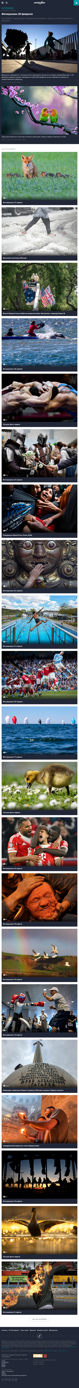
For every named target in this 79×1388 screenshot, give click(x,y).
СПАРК (3, 1361)
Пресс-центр (24, 1330)
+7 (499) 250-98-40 (48, 1351)
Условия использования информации (44, 1360)
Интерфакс (39, 2)
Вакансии (33, 1330)
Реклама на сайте (42, 1330)
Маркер (4, 1365)
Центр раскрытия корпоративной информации (14, 1375)
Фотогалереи (8, 8)
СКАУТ (3, 1364)
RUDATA (4, 1374)
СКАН (3, 1372)
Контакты (4, 1330)
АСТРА (3, 1366)
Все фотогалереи (40, 1319)
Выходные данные (39, 1362)
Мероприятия (53, 1330)
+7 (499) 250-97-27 (63, 1351)
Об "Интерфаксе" (14, 1330)
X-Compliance (5, 1362)
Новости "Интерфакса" (8, 1371)
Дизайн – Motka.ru (38, 1364)
